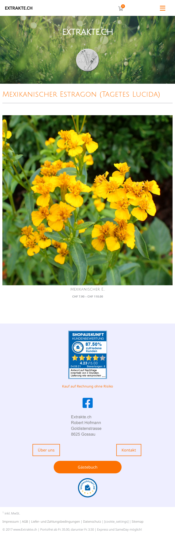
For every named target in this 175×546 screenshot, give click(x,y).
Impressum (10, 521)
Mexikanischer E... (87, 289)
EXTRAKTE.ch (19, 8)
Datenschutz (92, 521)
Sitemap (137, 521)
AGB (25, 521)
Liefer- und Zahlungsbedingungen (55, 521)
